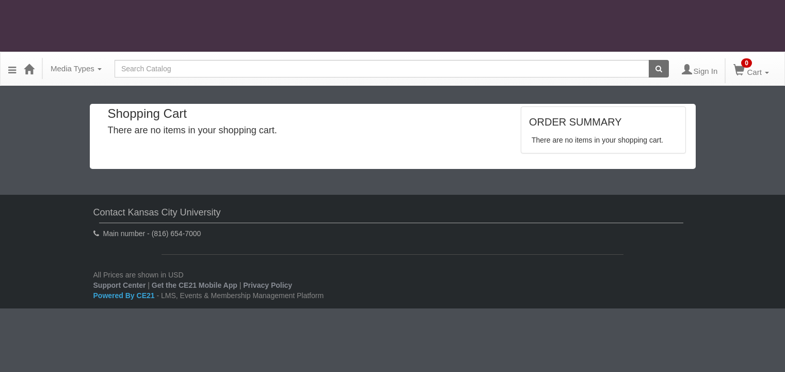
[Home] (29, 69)
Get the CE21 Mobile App (194, 285)
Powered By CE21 (125, 295)
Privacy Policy (267, 285)
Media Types (76, 68)
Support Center (119, 285)
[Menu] (12, 69)
